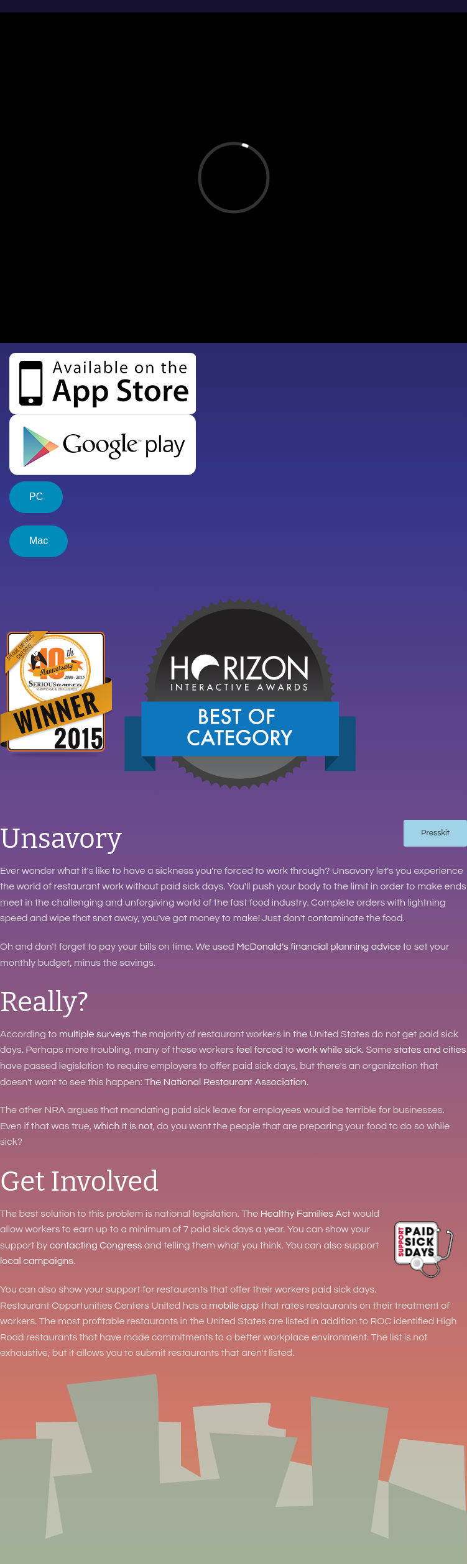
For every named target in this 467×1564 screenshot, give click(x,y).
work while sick (328, 1050)
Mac (38, 540)
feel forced (259, 1050)
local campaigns (36, 1261)
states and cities (430, 1050)
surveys (113, 1034)
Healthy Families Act (306, 1214)
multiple (76, 1034)
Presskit (435, 833)
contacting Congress (96, 1245)
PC (36, 496)
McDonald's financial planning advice (318, 947)
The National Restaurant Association (225, 1082)
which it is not (123, 1126)
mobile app (234, 1306)
